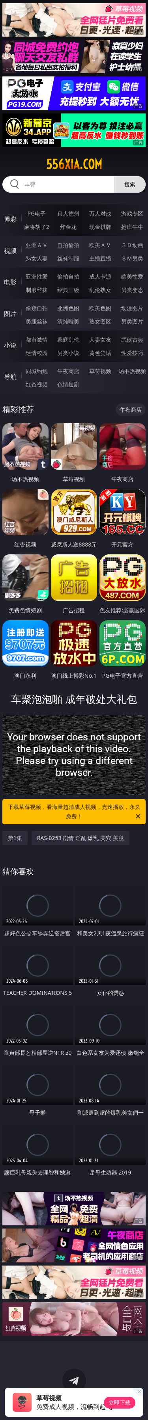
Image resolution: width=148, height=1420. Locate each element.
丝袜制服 (68, 258)
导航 (10, 376)
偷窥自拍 (37, 308)
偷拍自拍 (68, 276)
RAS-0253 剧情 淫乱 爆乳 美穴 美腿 (80, 838)
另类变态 (132, 290)
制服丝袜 (37, 290)
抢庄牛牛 (132, 226)
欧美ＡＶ (100, 245)
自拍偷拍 (68, 245)
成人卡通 (100, 276)
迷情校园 (37, 353)
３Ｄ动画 (132, 245)
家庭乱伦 (68, 339)
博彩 (10, 219)
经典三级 (68, 290)
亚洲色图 (68, 308)
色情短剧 (68, 384)
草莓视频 (100, 371)
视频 (10, 250)
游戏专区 (132, 213)
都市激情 (37, 339)
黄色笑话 (100, 353)
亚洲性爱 (37, 276)
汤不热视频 (132, 371)
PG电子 (36, 213)
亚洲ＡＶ (37, 245)
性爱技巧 (132, 353)
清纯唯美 (68, 321)
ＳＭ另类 (132, 258)
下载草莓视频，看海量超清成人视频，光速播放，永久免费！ (75, 812)
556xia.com (74, 164)
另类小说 (68, 353)
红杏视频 (37, 384)
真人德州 (68, 213)
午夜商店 (68, 371)
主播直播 (100, 258)
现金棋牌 (100, 226)
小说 (10, 345)
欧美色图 (100, 308)
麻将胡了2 (36, 226)
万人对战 (100, 213)
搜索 (129, 184)
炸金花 (68, 226)
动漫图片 (132, 308)
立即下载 (120, 1402)
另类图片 (132, 321)
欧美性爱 (132, 276)
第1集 (15, 838)
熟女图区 (100, 321)
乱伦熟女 (100, 290)
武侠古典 (132, 339)
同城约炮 (37, 371)
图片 (10, 313)
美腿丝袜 (37, 321)
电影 (10, 282)
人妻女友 (100, 339)
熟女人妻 (37, 258)
